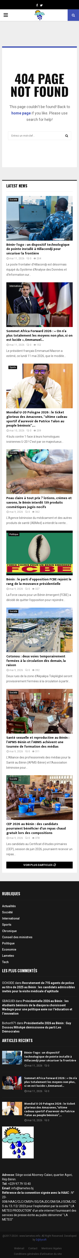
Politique (13, 534)
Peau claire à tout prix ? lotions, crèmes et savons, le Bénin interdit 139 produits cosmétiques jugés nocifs (39, 502)
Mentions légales (52, 1248)
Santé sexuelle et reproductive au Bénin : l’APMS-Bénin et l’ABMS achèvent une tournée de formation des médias (37, 742)
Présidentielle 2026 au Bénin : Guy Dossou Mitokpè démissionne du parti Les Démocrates (36, 1027)
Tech (5, 962)
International (15, 286)
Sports (12, 367)
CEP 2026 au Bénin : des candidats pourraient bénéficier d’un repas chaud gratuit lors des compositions (36, 828)
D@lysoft (41, 1239)
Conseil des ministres (17, 937)
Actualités (9, 906)
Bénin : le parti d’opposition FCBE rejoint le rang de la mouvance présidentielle (38, 582)
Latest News (16, 185)
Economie (9, 949)
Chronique (9, 931)
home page (21, 113)
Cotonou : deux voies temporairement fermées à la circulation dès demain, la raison (36, 661)
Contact (32, 1248)
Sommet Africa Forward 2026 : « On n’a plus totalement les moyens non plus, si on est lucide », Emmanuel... (39, 335)
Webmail (19, 1248)
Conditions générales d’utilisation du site (38, 1253)
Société (13, 199)
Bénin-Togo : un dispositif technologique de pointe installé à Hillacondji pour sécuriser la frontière (38, 249)
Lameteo (8, 955)
